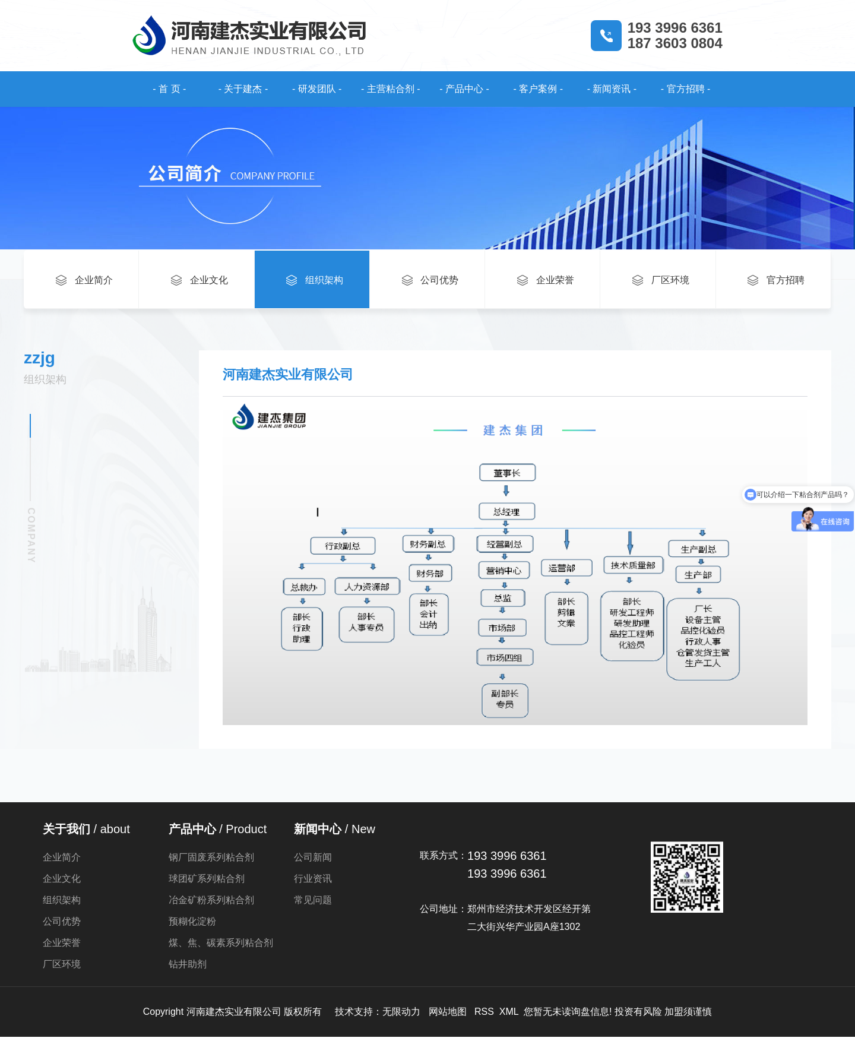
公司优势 (62, 922)
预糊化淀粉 (192, 922)
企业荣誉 (62, 944)
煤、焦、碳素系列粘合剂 (221, 944)
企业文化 (62, 880)
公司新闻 (313, 858)
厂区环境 (62, 965)
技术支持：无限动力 (377, 1013)
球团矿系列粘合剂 (207, 880)
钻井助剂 (188, 965)
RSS (484, 1013)
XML (508, 1013)
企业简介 (62, 858)
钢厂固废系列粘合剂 (211, 858)
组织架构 (62, 901)
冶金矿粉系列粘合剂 (211, 901)
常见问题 (313, 901)
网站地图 (448, 1013)
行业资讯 (313, 880)
